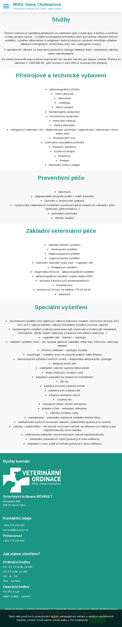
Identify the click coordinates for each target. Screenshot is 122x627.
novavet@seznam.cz (15, 529)
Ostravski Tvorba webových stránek (77, 609)
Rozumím (97, 620)
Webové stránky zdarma (20, 609)
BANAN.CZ (46, 609)
